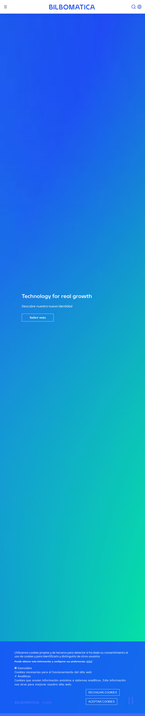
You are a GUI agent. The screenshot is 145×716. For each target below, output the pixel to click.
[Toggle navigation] (5, 6)
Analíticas (24, 679)
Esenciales (25, 671)
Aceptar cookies (101, 704)
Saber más (38, 317)
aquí (89, 664)
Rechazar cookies (102, 695)
